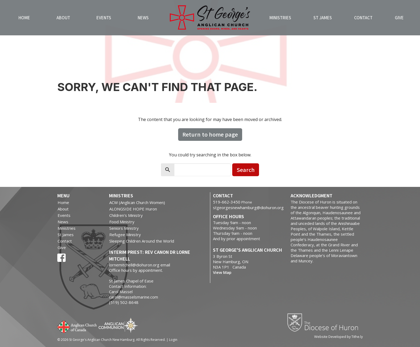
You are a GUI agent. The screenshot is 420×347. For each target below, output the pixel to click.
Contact (363, 17)
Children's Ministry (126, 215)
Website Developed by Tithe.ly (338, 336)
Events (103, 17)
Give (399, 17)
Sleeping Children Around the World (141, 241)
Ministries (280, 17)
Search (246, 170)
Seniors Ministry (124, 228)
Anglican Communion (118, 325)
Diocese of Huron (324, 322)
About (63, 17)
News (143, 17)
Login (173, 339)
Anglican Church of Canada (77, 326)
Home (24, 17)
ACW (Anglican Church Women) (137, 202)
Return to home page (210, 134)
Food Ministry (121, 221)
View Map (222, 272)
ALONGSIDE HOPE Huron (133, 209)
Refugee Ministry (125, 234)
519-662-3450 (226, 202)
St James (322, 17)
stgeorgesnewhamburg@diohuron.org (248, 207)
